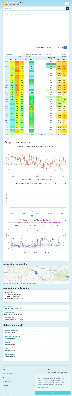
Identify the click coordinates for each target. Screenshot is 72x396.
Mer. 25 (6, 117)
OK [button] (53, 392)
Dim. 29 (6, 127)
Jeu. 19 (6, 103)
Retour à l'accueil (13, 3)
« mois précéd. (8, 54)
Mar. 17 (6, 99)
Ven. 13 (6, 89)
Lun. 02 (6, 64)
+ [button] (5, 268)
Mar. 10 (6, 82)
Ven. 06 (6, 73)
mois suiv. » (64, 54)
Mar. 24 (6, 115)
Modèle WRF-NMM (7, 373)
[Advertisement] (36, 31)
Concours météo (7, 381)
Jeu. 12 (6, 87)
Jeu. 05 (6, 71)
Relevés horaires (36, 308)
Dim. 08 (6, 78)
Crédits (4, 389)
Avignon (36, 343)
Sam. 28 (6, 125)
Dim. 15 (6, 94)
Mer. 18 (6, 101)
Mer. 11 (6, 85)
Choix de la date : (40, 47)
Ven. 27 (6, 122)
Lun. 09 (6, 80)
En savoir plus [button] (43, 387)
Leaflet (4, 281)
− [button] (5, 271)
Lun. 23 (6, 113)
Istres (36, 349)
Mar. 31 (6, 132)
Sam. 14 (6, 92)
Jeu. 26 (6, 120)
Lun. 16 (6, 96)
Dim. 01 (6, 61)
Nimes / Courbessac (36, 332)
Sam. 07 (6, 75)
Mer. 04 (6, 68)
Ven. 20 (6, 106)
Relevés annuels (36, 318)
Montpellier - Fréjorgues (36, 338)
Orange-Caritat (36, 355)
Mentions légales (7, 393)
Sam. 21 (6, 108)
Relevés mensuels (36, 313)
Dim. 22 (6, 110)
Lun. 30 (6, 129)
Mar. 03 (6, 66)
